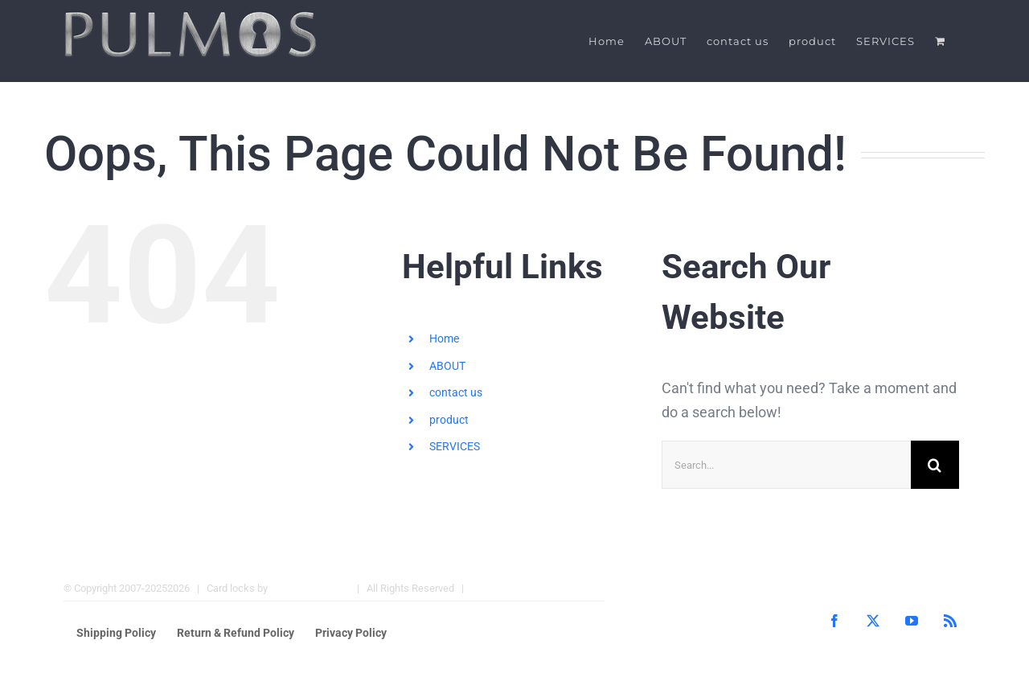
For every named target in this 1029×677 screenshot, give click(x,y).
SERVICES (454, 446)
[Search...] (786, 465)
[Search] (935, 465)
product (449, 419)
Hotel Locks (498, 588)
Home (444, 338)
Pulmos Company (310, 588)
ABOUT (447, 365)
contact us (455, 392)
